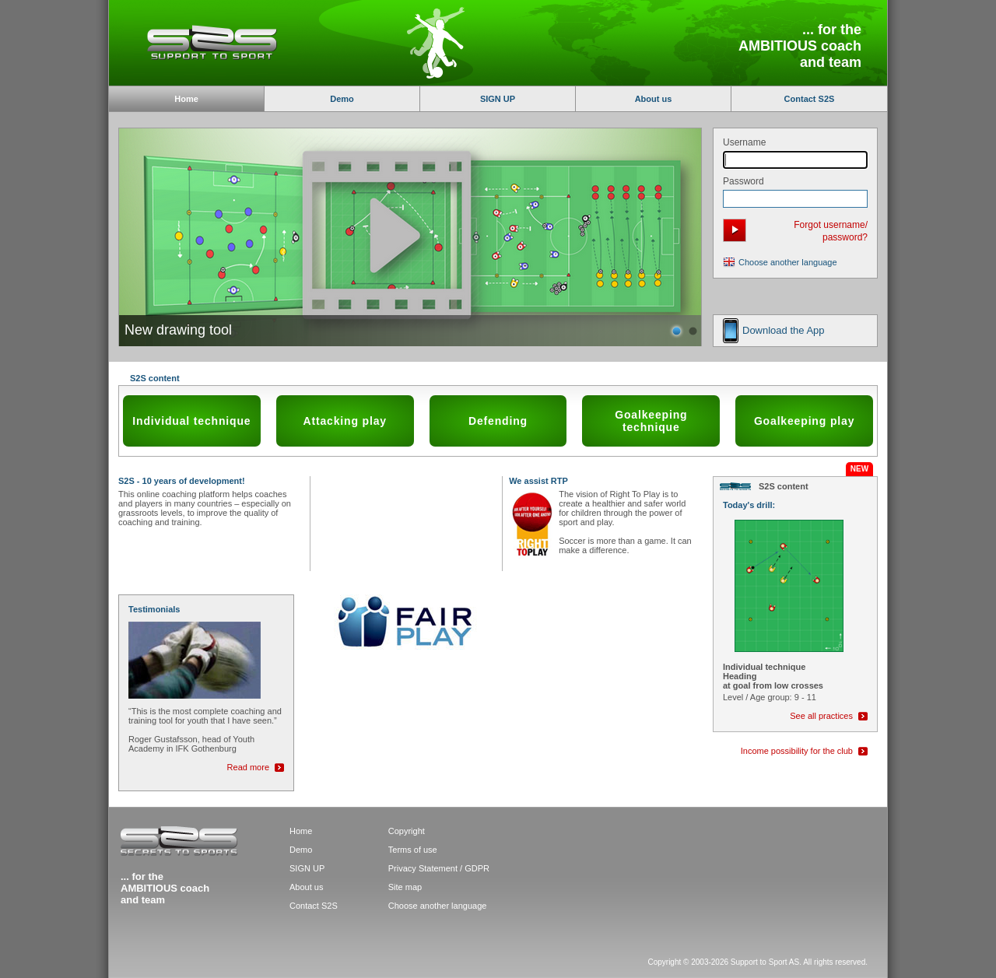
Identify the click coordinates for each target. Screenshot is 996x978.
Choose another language (787, 262)
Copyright (406, 831)
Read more (248, 767)
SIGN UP (497, 98)
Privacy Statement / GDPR (438, 868)
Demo (342, 98)
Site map (405, 887)
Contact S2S (809, 98)
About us (653, 98)
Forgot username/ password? (831, 231)
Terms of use (412, 849)
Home (300, 831)
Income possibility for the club (797, 750)
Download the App (783, 330)
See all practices (821, 715)
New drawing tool (178, 330)
